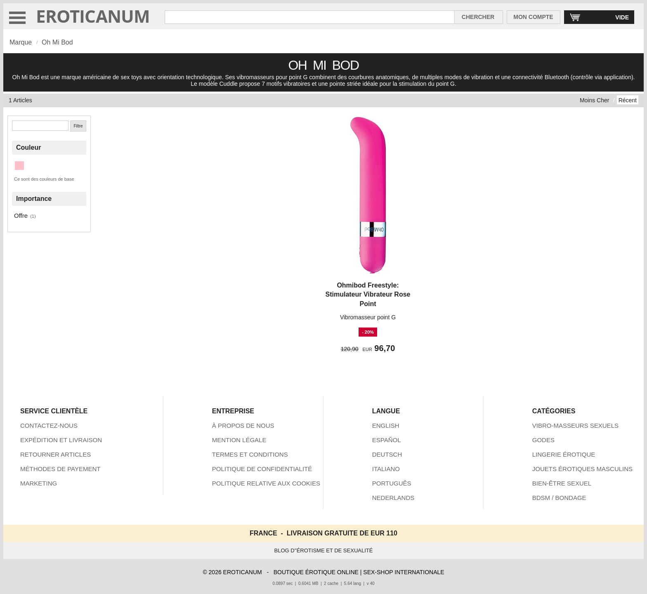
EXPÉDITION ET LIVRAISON (61, 439)
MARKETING (38, 483)
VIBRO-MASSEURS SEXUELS (575, 425)
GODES (543, 439)
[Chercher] (40, 125)
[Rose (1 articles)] (19, 165)
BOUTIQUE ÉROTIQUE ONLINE (316, 572)
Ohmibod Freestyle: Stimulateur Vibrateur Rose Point (368, 294)
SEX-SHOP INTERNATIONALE (403, 572)
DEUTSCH (387, 454)
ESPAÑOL (386, 439)
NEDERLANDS (393, 497)
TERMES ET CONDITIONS (250, 454)
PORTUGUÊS (391, 483)
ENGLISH (385, 425)
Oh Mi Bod (57, 42)
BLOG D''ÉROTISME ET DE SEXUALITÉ (323, 550)
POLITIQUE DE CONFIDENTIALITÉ (262, 468)
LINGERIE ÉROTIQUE (563, 454)
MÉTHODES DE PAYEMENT (60, 468)
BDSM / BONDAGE (559, 497)
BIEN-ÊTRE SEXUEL (561, 483)
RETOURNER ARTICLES (55, 454)
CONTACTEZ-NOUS (49, 425)
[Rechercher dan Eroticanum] (310, 17)
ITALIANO (386, 468)
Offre (21, 215)
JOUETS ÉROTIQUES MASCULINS (582, 468)
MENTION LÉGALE (239, 439)
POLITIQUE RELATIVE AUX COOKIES (266, 483)
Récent (628, 100)
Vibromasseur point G (368, 317)
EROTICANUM (93, 16)
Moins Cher (594, 100)
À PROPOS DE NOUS (243, 425)
